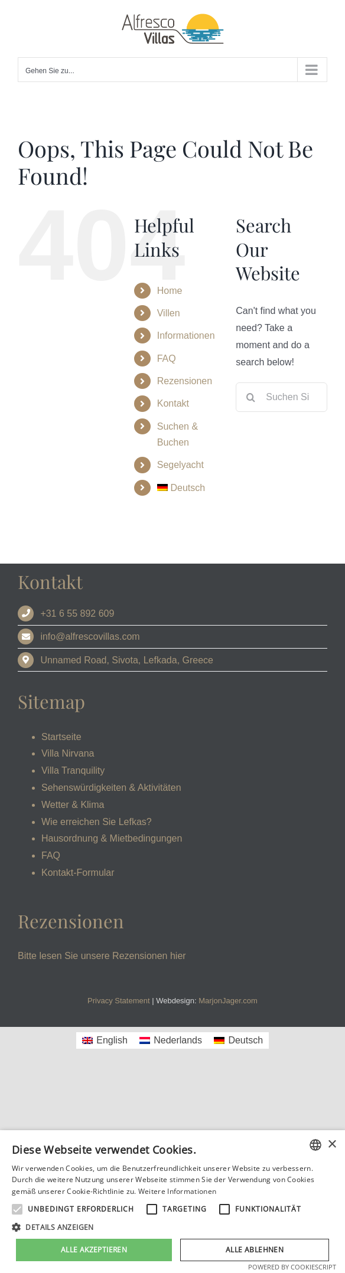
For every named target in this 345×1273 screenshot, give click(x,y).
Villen (168, 313)
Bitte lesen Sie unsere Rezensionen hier (102, 956)
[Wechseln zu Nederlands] (171, 1040)
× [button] (331, 1144)
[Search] (250, 397)
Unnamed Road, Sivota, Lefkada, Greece (126, 660)
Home (170, 291)
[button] (172, 1227)
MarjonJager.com (228, 1000)
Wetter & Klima (72, 805)
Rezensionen (184, 381)
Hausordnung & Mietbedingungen (111, 838)
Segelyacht (180, 465)
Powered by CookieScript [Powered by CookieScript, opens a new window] (292, 1266)
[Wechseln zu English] (105, 1040)
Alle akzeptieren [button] (94, 1250)
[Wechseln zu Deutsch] (238, 1040)
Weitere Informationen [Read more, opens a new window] (177, 1191)
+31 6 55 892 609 (77, 613)
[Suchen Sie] (281, 397)
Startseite (61, 737)
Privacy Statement (118, 1000)
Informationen (186, 335)
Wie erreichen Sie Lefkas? (96, 822)
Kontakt (173, 403)
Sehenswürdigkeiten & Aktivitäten (111, 788)
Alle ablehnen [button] (255, 1250)
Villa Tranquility (73, 770)
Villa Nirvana (68, 753)
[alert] (172, 1201)
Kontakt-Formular (78, 873)
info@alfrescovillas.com (89, 636)
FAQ (166, 359)
